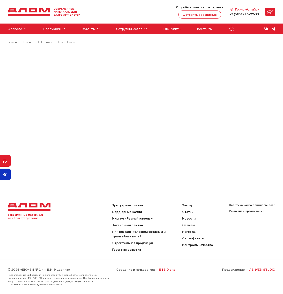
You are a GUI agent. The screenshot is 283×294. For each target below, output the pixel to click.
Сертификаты (193, 238)
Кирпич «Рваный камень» (132, 218)
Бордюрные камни (127, 212)
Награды (189, 232)
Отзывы (46, 42)
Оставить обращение (200, 15)
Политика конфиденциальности (252, 204)
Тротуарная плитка (127, 205)
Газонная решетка (126, 249)
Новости (189, 218)
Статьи (188, 212)
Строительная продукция (133, 243)
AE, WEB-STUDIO (262, 269)
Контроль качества (197, 245)
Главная (13, 42)
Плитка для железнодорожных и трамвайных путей (139, 234)
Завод (187, 205)
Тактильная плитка (127, 225)
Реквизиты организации (246, 211)
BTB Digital (167, 269)
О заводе (29, 42)
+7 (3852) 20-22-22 (244, 14)
